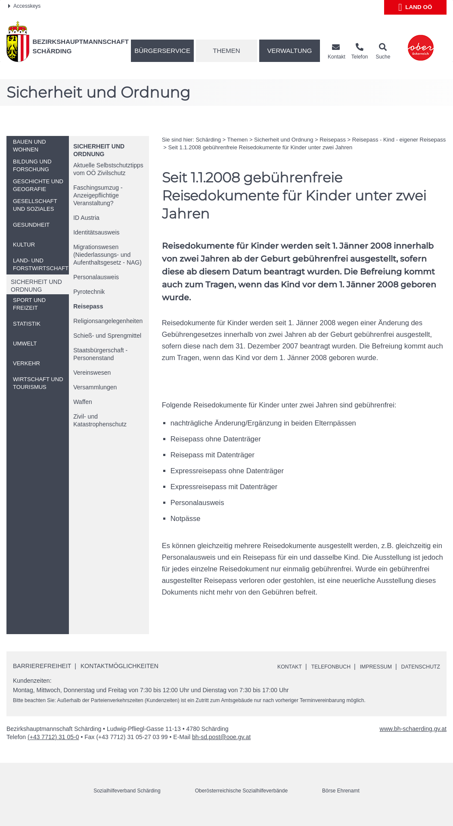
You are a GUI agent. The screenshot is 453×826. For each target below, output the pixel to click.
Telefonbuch (329, 666)
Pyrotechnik (89, 291)
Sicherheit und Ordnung (283, 139)
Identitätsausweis (96, 232)
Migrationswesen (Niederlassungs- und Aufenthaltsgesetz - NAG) (107, 254)
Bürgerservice (162, 50)
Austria (86, 217)
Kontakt (284, 666)
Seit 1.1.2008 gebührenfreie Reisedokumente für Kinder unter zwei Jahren (260, 147)
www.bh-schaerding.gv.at (413, 738)
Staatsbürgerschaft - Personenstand (100, 354)
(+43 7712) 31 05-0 (53, 746)
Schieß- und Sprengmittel (107, 335)
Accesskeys (24, 6)
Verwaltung (289, 50)
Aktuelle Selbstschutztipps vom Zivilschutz (108, 169)
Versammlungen (95, 387)
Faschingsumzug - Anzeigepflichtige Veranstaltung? (97, 195)
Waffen (82, 401)
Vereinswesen (92, 372)
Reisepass (88, 306)
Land (415, 7)
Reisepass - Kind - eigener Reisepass (399, 139)
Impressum (379, 666)
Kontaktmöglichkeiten (119, 666)
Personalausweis (96, 277)
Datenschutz (292, 676)
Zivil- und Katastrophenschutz (100, 420)
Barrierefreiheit (42, 666)
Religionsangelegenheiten (108, 320)
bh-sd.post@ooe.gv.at (221, 746)
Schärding (208, 139)
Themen (226, 50)
